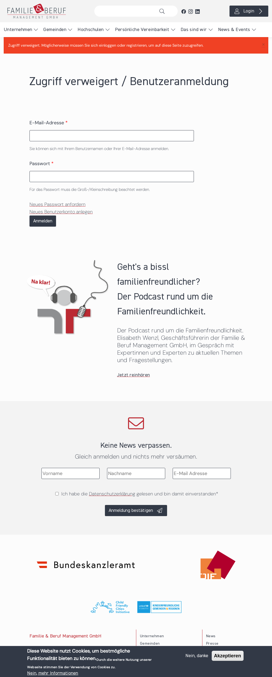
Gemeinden (54, 29)
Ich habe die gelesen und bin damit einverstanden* (139, 494)
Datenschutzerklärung (112, 494)
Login (248, 11)
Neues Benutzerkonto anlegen (61, 212)
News (211, 636)
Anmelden (42, 221)
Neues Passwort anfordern (57, 204)
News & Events (234, 29)
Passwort (41, 163)
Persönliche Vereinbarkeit (142, 29)
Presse (212, 643)
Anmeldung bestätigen (131, 510)
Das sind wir (194, 29)
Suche (163, 11)
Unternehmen (18, 29)
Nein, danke (196, 655)
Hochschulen (91, 29)
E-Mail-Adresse (48, 123)
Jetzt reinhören (133, 375)
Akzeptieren (227, 655)
